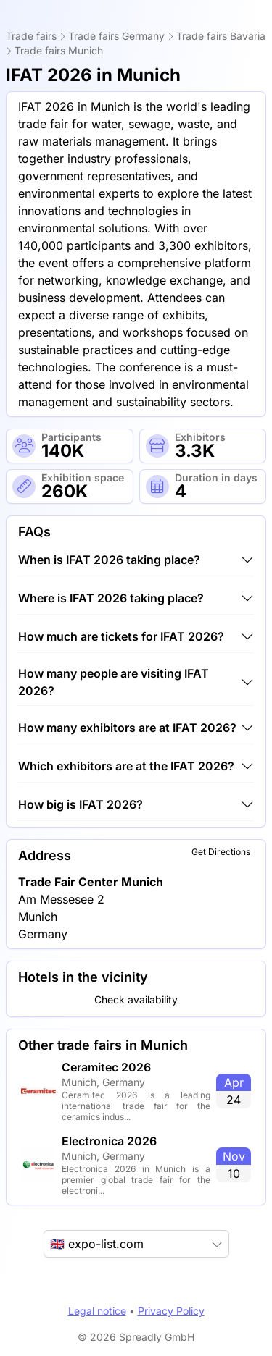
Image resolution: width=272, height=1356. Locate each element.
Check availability (136, 999)
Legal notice (97, 1311)
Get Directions (220, 851)
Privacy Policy (171, 1311)
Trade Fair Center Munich (90, 882)
